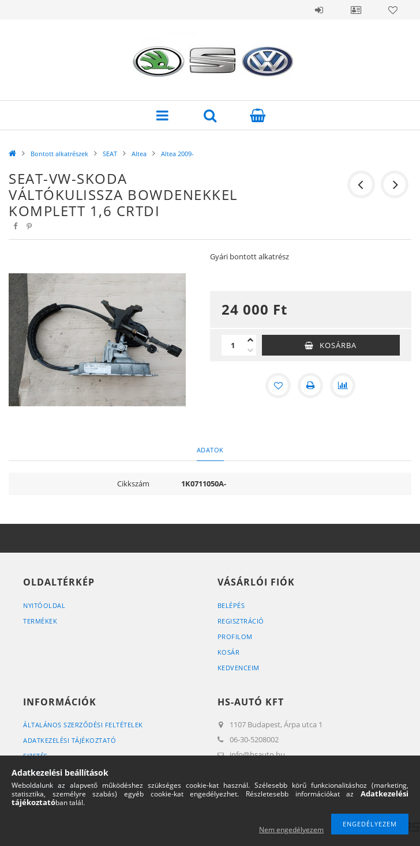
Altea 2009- (177, 153)
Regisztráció (240, 621)
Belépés (319, 10)
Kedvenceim (238, 667)
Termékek (40, 621)
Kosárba (338, 345)
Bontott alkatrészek (59, 153)
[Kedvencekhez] (278, 385)
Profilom (235, 636)
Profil (356, 10)
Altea (139, 153)
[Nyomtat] (310, 385)
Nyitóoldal (44, 605)
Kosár (228, 652)
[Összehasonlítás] (342, 385)
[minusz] (250, 350)
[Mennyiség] (233, 345)
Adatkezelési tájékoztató (69, 740)
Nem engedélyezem (291, 829)
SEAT (110, 153)
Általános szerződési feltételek (83, 724)
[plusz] (250, 340)
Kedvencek (393, 10)
